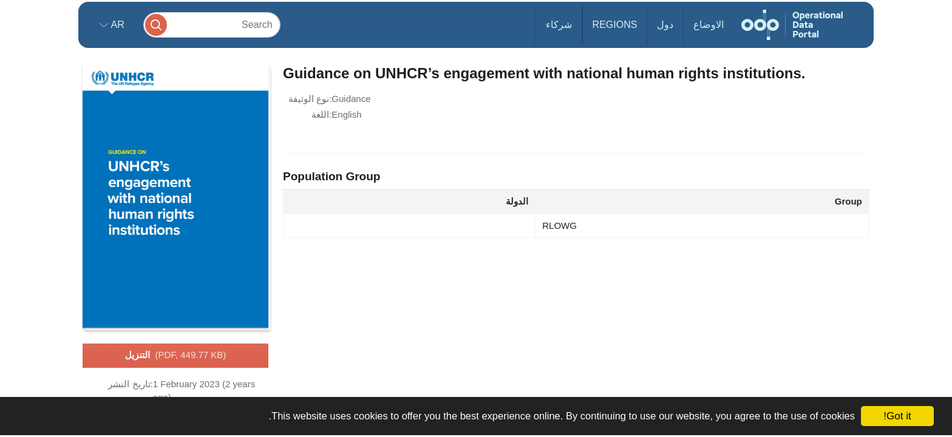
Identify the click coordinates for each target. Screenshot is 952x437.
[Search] (211, 24)
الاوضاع (708, 24)
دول (665, 24)
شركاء (559, 24)
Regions (615, 24)
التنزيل (175, 355)
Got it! (897, 416)
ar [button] (116, 24)
